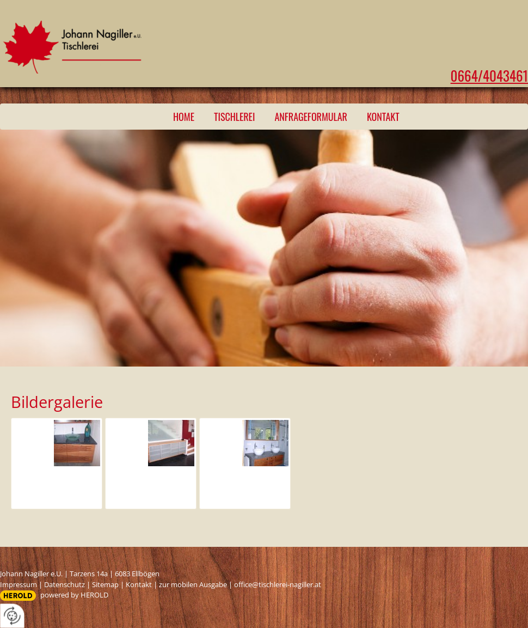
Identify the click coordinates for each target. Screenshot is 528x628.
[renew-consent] (12, 615)
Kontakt (383, 116)
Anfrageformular (310, 116)
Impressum (18, 584)
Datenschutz (64, 584)
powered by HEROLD (74, 595)
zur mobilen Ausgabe (193, 584)
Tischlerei (234, 116)
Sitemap (105, 584)
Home (183, 116)
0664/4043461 (489, 75)
